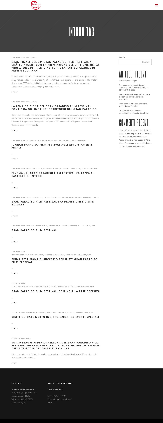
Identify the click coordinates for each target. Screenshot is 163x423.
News (28, 57)
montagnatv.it (19, 255)
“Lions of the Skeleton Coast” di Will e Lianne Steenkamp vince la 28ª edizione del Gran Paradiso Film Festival (135, 133)
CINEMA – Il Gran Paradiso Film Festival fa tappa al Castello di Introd (52, 175)
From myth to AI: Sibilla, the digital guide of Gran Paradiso (133, 104)
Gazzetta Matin (34, 169)
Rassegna (53, 140)
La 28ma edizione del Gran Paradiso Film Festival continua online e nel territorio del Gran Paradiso (54, 108)
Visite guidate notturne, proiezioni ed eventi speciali (55, 317)
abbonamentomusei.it (37, 226)
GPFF (16, 92)
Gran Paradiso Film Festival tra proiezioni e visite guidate (52, 203)
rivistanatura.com (56, 312)
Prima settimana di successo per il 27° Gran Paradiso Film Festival (54, 261)
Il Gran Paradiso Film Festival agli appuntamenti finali (51, 146)
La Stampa (31, 140)
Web (89, 226)
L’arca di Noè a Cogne (128, 80)
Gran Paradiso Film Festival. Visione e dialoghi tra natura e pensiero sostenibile (134, 96)
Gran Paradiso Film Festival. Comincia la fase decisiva (55, 291)
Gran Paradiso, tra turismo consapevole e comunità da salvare (133, 111)
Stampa (73, 140)
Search (122, 57)
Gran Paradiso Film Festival (34, 230)
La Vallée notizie (34, 197)
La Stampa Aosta (19, 287)
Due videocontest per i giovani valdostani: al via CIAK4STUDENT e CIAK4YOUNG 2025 (133, 87)
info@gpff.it (22, 402)
